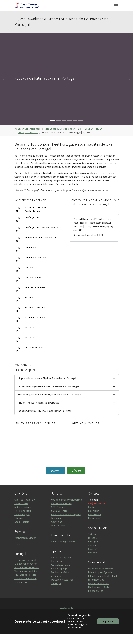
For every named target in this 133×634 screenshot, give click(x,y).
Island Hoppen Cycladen (100, 572)
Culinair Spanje (59, 568)
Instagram (93, 541)
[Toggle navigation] (116, 5)
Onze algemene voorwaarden (66, 499)
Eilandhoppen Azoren (25, 563)
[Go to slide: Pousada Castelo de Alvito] (75, 121)
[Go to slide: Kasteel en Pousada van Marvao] (69, 121)
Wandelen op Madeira (25, 571)
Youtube (92, 545)
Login (17, 543)
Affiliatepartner (22, 507)
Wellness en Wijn (60, 572)
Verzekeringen (22, 514)
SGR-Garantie (58, 507)
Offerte (76, 470)
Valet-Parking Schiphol (63, 541)
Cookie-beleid (21, 521)
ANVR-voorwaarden (61, 503)
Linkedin (92, 552)
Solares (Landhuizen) (25, 578)
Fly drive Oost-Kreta (98, 583)
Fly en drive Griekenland (100, 568)
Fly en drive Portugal (25, 559)
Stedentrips (20, 582)
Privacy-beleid (58, 525)
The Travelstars (22, 510)
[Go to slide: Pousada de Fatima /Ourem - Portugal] (52, 121)
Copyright (56, 521)
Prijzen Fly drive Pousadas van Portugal (38, 402)
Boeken (55, 470)
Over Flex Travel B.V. (24, 499)
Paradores (56, 561)
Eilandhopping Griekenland (102, 575)
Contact (92, 507)
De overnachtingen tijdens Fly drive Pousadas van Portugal (48, 386)
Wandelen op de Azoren (26, 567)
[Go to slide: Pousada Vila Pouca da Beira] (80, 121)
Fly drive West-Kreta (98, 587)
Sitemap (18, 518)
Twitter (92, 534)
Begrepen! (107, 621)
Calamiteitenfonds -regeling (66, 514)
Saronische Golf (96, 579)
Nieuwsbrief (94, 518)
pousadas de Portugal (25, 574)
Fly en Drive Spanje (61, 557)
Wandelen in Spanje (61, 564)
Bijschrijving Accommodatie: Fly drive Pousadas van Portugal (49, 394)
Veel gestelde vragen (25, 537)
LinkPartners (21, 503)
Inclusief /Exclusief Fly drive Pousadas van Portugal (44, 410)
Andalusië (56, 575)
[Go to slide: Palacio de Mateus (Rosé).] (64, 121)
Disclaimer (56, 518)
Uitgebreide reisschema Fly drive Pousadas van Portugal (47, 378)
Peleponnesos (95, 590)
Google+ (92, 548)
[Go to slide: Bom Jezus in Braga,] (58, 121)
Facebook (93, 537)
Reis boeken (94, 514)
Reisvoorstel (94, 510)
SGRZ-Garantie (59, 510)
